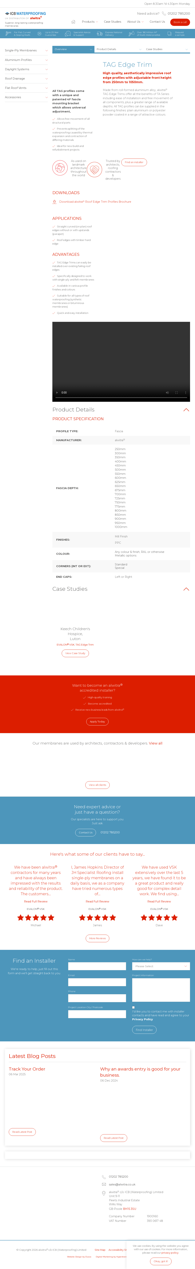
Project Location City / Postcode (85, 1007)
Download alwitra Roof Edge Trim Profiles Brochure (95, 202)
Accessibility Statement (123, 1249)
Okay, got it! (161, 1261)
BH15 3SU (129, 1209)
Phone (71, 991)
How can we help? (142, 959)
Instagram (133, 1230)
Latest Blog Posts (32, 1056)
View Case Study (75, 653)
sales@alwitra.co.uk (122, 1184)
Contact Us (157, 21)
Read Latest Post (22, 1131)
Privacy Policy (142, 1019)
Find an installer (134, 162)
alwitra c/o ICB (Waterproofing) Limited (25, 15)
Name (71, 959)
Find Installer (144, 1030)
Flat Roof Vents (15, 88)
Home (75, 22)
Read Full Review (36, 901)
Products (88, 21)
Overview (61, 49)
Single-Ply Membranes (21, 50)
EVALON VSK (65, 644)
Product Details (106, 49)
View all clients (97, 785)
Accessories (13, 97)
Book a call (180, 22)
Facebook (123, 1230)
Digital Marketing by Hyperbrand (112, 1256)
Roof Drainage (15, 78)
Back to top (186, 410)
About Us (133, 21)
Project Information (143, 975)
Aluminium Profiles (18, 60)
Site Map (100, 1249)
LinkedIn (113, 1230)
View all (155, 743)
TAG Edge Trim (85, 644)
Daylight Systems (17, 69)
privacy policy (169, 1252)
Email (71, 975)
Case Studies (112, 21)
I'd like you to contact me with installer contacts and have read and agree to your (160, 1015)
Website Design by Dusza (79, 1256)
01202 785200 (179, 13)
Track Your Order (27, 1069)
